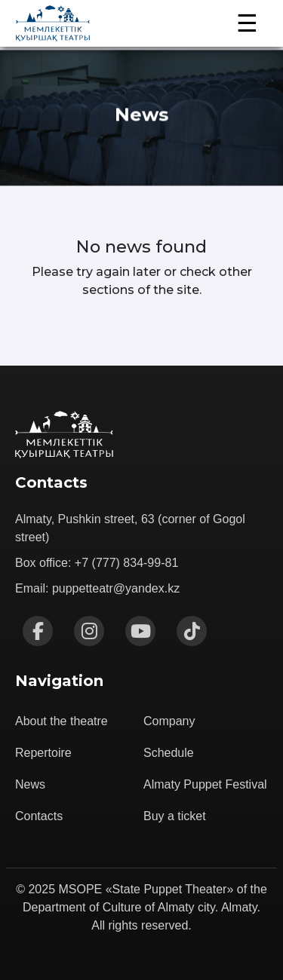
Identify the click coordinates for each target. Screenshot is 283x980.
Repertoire (43, 752)
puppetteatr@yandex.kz (116, 588)
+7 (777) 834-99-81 (126, 562)
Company (169, 721)
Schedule (168, 752)
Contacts (39, 816)
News (30, 784)
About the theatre (61, 721)
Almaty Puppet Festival (205, 784)
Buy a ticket (174, 816)
